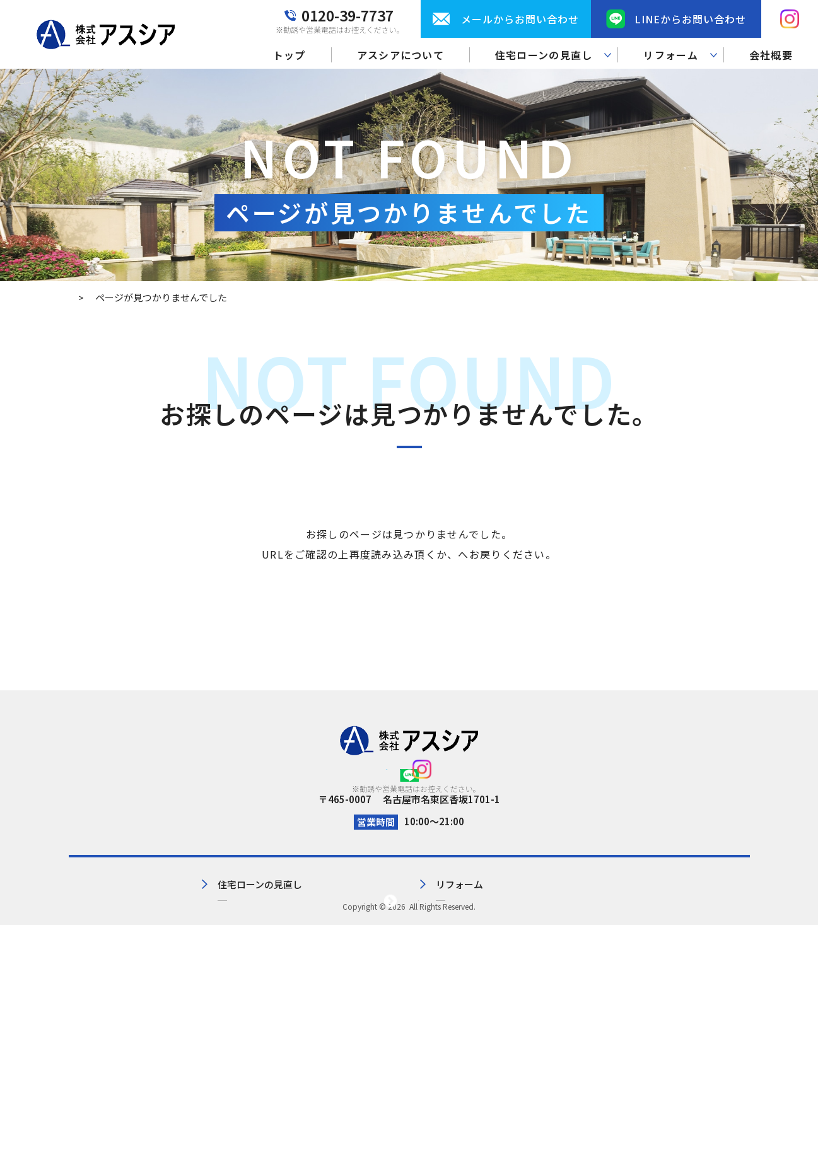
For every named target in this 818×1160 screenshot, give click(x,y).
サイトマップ (683, 957)
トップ (289, 54)
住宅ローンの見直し (284, 957)
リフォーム (433, 957)
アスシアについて (400, 54)
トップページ (458, 554)
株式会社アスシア (407, 1141)
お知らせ (546, 978)
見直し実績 (265, 978)
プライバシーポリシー (702, 936)
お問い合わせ (555, 957)
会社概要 (771, 54)
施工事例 (428, 978)
